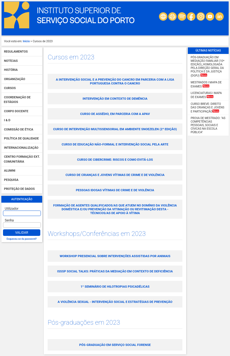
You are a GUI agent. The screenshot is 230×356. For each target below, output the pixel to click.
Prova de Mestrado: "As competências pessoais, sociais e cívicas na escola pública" (208, 125)
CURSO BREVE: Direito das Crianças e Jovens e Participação (207, 107)
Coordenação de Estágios (17, 100)
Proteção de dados (19, 189)
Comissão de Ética (18, 129)
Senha (9, 220)
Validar (21, 233)
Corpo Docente (16, 111)
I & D (7, 120)
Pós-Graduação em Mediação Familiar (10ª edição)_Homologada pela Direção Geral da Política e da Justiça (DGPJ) (208, 66)
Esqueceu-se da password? (22, 239)
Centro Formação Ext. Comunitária (22, 159)
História (11, 70)
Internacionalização (21, 148)
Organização (14, 79)
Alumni (10, 171)
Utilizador (12, 209)
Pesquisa (11, 180)
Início (26, 41)
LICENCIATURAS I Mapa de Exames (206, 95)
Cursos (10, 88)
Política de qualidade (21, 139)
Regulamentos (16, 52)
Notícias (11, 61)
